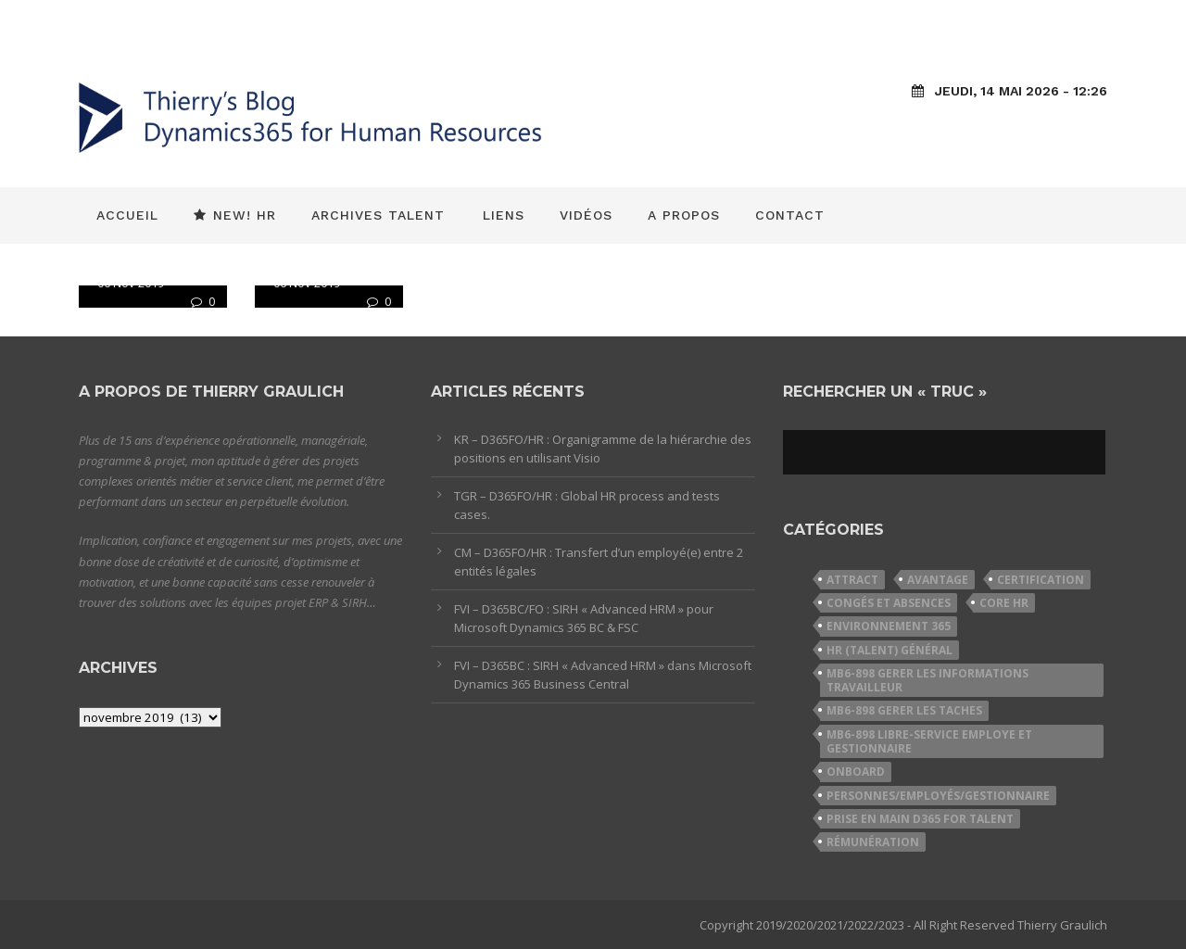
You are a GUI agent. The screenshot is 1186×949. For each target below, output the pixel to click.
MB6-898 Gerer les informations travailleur (927, 680)
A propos (684, 215)
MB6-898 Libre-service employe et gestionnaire (929, 741)
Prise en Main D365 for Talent (920, 819)
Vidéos (586, 215)
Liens (503, 215)
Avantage (937, 580)
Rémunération (872, 842)
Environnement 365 (888, 626)
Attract (852, 580)
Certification (1040, 580)
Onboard (855, 771)
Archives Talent (378, 215)
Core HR (1003, 603)
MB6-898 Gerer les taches (904, 710)
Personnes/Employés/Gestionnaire (938, 795)
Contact (790, 215)
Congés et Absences (888, 603)
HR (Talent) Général (889, 650)
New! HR (235, 215)
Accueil (127, 215)
